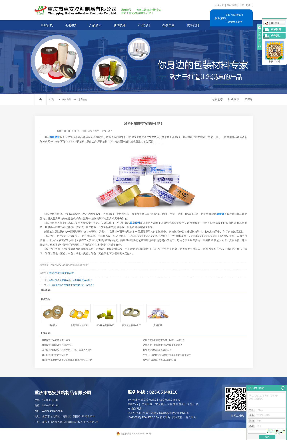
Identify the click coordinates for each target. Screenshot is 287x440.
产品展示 (95, 25)
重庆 (157, 404)
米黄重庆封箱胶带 (79, 325)
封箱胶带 (62, 273)
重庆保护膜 (174, 399)
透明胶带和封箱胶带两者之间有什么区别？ (163, 340)
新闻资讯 (120, 25)
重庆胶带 (53, 273)
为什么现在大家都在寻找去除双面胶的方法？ (70, 280)
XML (248, 5)
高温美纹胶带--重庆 (131, 325)
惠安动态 (82, 99)
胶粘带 (70, 273)
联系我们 (193, 25)
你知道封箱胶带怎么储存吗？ (159, 350)
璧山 (192, 404)
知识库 (248, 99)
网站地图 (231, 5)
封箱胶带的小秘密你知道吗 (57, 355)
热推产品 (133, 404)
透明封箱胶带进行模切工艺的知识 (159, 360)
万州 (139, 408)
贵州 (175, 404)
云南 (169, 404)
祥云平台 (165, 417)
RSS (241, 5)
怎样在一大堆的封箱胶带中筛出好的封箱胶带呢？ (167, 355)
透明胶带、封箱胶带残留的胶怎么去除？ (162, 345)
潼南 (133, 408)
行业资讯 (233, 99)
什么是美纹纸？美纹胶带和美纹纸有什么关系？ (72, 285)
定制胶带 (157, 325)
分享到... (276, 35)
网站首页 (47, 25)
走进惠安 (71, 25)
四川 (163, 404)
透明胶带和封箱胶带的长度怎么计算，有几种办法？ (67, 350)
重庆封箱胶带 (159, 399)
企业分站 (219, 5)
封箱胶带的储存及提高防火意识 (59, 345)
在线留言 (168, 25)
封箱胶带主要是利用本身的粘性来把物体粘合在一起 (67, 360)
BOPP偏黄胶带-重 (105, 325)
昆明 (181, 404)
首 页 (51, 99)
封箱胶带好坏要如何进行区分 (56, 340)
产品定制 (144, 25)
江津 (186, 404)
